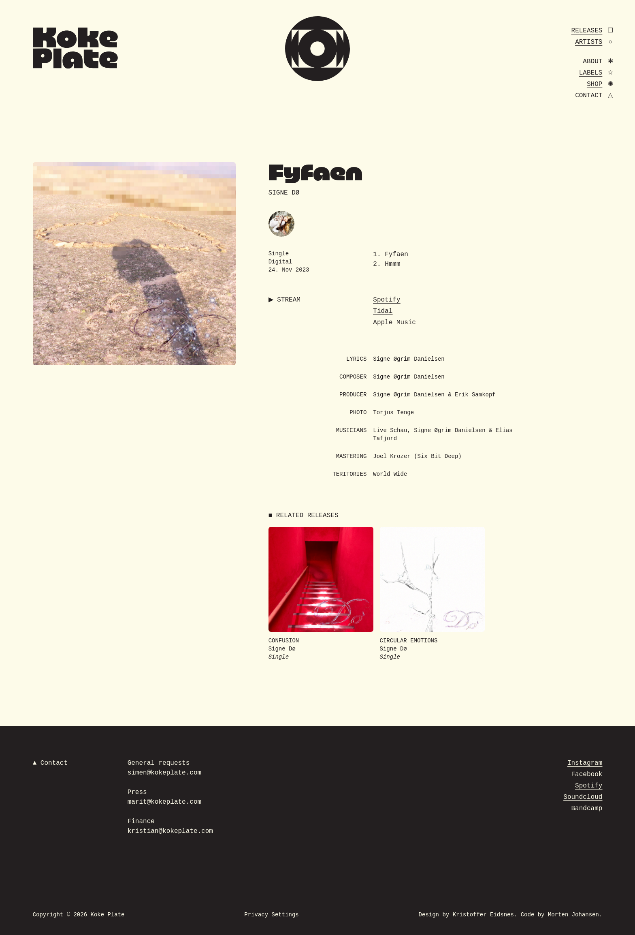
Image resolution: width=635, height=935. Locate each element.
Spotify (386, 300)
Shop (594, 84)
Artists (588, 42)
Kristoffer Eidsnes (483, 914)
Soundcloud (582, 797)
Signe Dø (284, 193)
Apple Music (394, 322)
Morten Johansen (573, 914)
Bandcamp (587, 808)
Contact (588, 95)
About (592, 61)
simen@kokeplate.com (164, 773)
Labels (591, 73)
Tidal (382, 311)
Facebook (587, 774)
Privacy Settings (271, 914)
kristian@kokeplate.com (170, 831)
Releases (587, 30)
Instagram (584, 763)
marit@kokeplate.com (164, 802)
